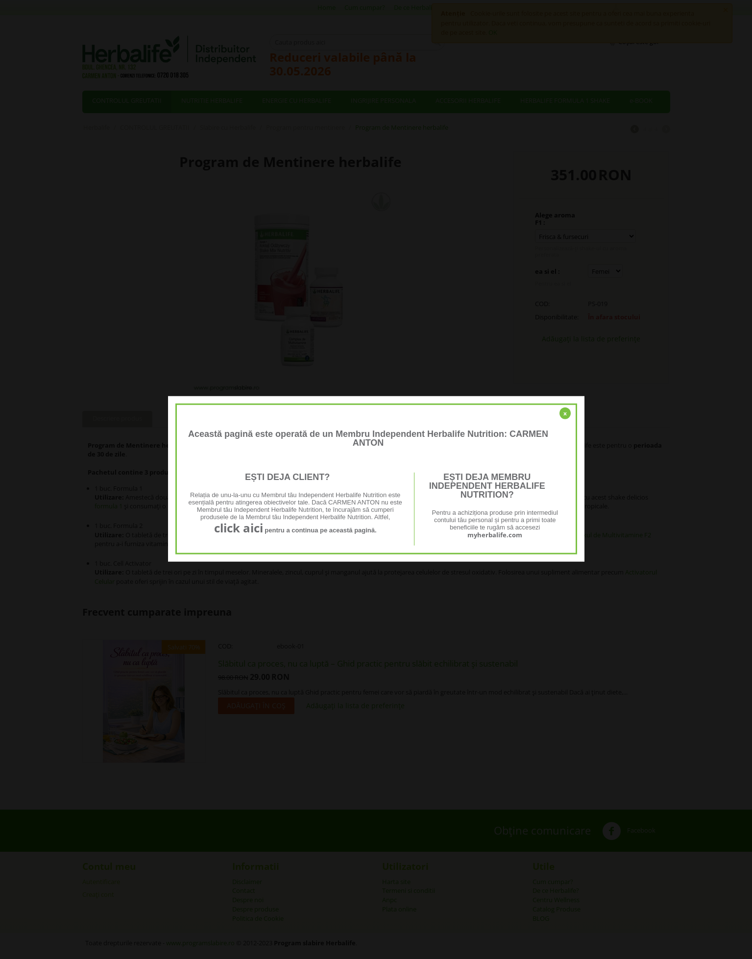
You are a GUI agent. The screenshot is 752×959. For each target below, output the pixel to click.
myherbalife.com (494, 534)
